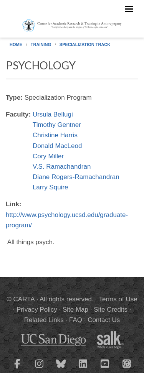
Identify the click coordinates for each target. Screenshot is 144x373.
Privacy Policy (37, 309)
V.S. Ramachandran (62, 166)
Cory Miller (48, 156)
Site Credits (110, 309)
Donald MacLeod (57, 146)
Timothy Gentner (57, 124)
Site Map (75, 309)
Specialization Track (85, 44)
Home (16, 44)
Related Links (44, 320)
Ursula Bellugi (53, 114)
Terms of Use (118, 299)
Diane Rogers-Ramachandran (76, 177)
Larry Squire (50, 187)
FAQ (75, 320)
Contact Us (104, 320)
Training (41, 44)
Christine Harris (55, 135)
